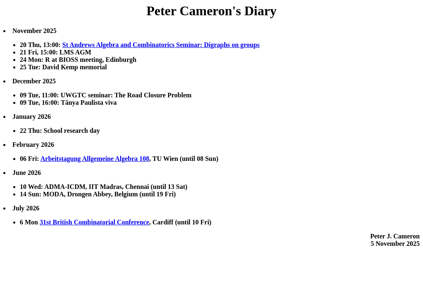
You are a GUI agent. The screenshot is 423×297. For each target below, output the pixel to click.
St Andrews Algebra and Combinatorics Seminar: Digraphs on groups (161, 44)
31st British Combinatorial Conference (94, 222)
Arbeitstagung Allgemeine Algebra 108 (95, 158)
